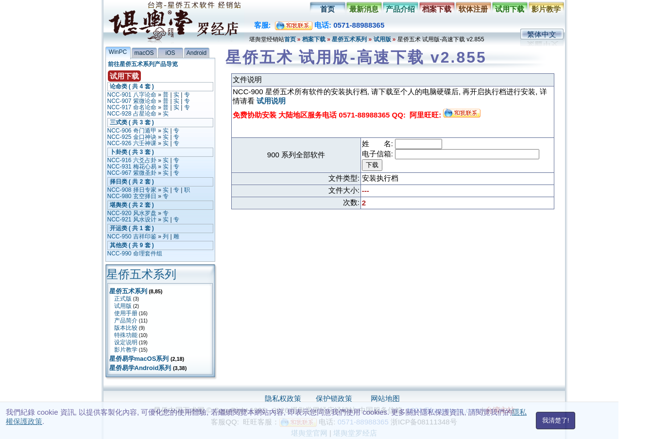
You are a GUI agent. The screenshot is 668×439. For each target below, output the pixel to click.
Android (196, 53)
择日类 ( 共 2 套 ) (132, 181)
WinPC (118, 52)
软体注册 (473, 9)
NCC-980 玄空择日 (131, 196)
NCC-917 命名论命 (131, 107)
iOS (170, 53)
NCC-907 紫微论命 (131, 101)
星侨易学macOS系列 (139, 358)
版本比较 (125, 327)
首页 (327, 9)
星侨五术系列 (349, 39)
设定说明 (125, 342)
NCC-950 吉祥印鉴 (131, 236)
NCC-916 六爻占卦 (131, 160)
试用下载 (509, 9)
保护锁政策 (334, 398)
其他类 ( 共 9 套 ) (132, 245)
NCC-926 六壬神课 (131, 143)
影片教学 (546, 9)
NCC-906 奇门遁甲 (131, 130)
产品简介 (125, 320)
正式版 (123, 298)
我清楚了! (555, 420)
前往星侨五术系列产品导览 (143, 64)
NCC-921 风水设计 (131, 219)
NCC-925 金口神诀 (131, 137)
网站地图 (385, 398)
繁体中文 (541, 34)
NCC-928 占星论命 (131, 113)
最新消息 (363, 9)
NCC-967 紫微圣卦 (131, 172)
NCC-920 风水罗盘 (131, 213)
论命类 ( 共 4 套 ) (132, 86)
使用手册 (125, 313)
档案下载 (436, 9)
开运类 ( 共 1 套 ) (132, 228)
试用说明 (271, 101)
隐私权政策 (283, 398)
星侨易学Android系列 (140, 367)
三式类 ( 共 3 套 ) (132, 122)
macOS (144, 53)
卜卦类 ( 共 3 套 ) (132, 152)
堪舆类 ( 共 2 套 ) (132, 205)
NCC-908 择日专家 (131, 189)
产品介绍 (400, 9)
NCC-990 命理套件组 (134, 253)
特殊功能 (125, 335)
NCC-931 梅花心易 (131, 166)
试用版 (382, 39)
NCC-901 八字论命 (131, 94)
